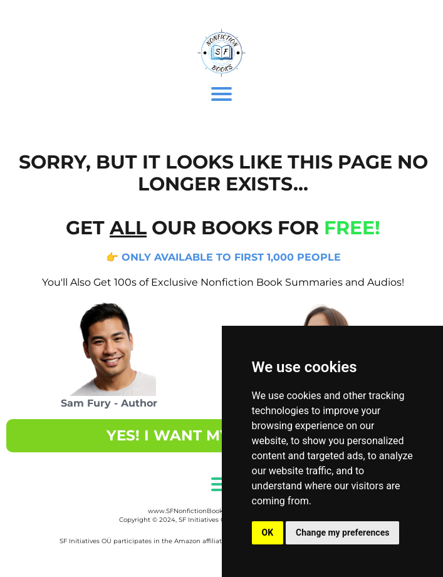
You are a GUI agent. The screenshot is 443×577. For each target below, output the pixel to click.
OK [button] (268, 533)
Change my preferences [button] (342, 533)
